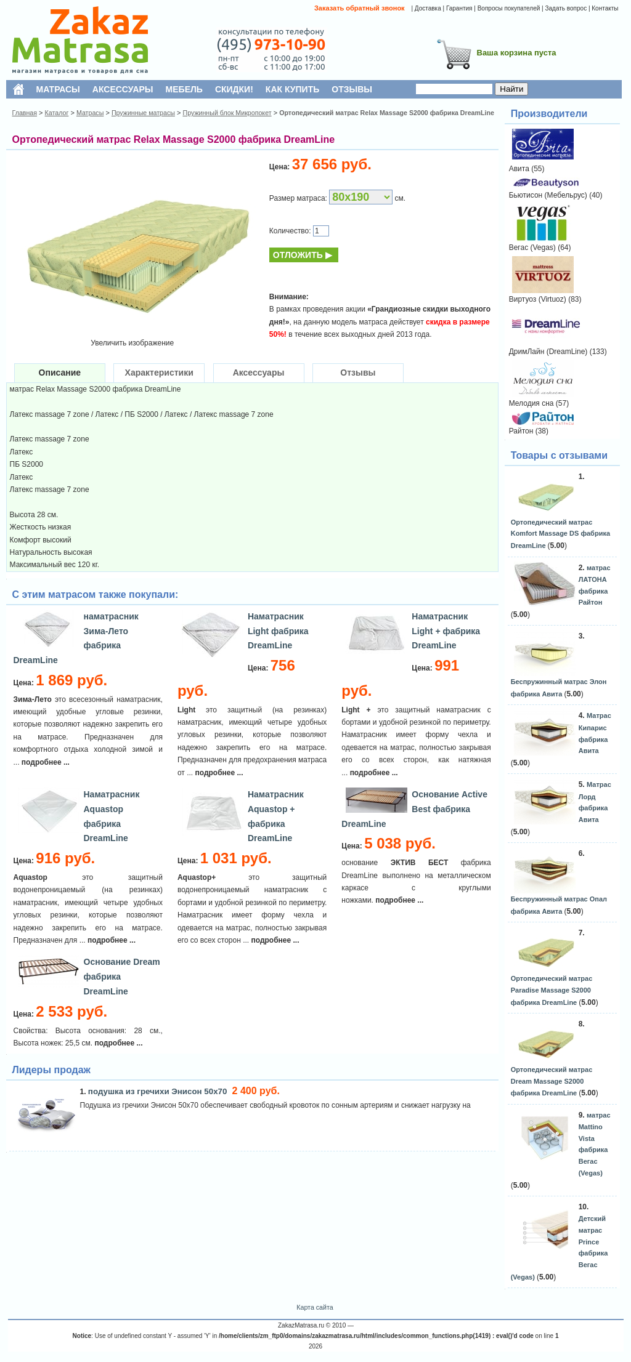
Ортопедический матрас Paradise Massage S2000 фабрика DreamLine (552, 990)
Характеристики (159, 372)
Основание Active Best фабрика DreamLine (414, 809)
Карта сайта (314, 1307)
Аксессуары (259, 372)
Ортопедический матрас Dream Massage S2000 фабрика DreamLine (552, 1081)
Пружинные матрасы (143, 112)
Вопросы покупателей (509, 8)
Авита (519, 168)
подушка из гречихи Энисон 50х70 (158, 1091)
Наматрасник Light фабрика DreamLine (278, 631)
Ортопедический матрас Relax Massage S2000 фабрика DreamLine (386, 112)
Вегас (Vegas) (532, 247)
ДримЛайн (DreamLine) (548, 351)
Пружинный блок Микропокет (226, 112)
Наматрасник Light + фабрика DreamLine (446, 631)
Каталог (57, 112)
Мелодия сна (531, 403)
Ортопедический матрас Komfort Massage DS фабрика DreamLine (560, 533)
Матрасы (90, 112)
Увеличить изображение (132, 343)
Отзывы (357, 372)
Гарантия (459, 8)
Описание (60, 372)
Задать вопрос (566, 8)
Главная (25, 112)
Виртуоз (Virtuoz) (537, 299)
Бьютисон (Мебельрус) (548, 195)
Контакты (605, 8)
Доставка (428, 8)
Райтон (521, 431)
